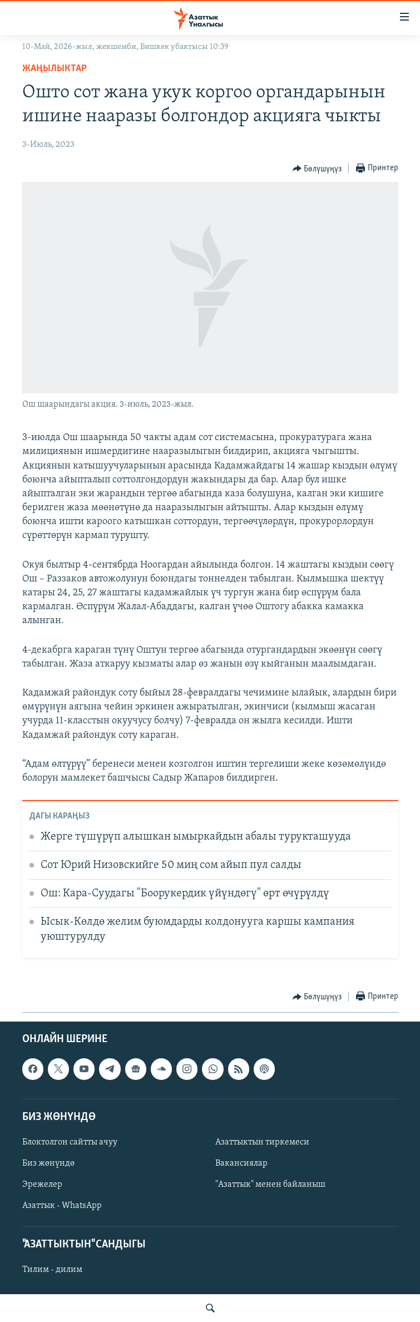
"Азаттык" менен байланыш (270, 1185)
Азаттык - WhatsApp (62, 1206)
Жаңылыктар (54, 68)
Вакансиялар (241, 1163)
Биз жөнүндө (48, 1163)
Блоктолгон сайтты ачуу (69, 1142)
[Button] (317, 168)
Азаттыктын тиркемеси (262, 1142)
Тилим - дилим (52, 1270)
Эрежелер (42, 1185)
